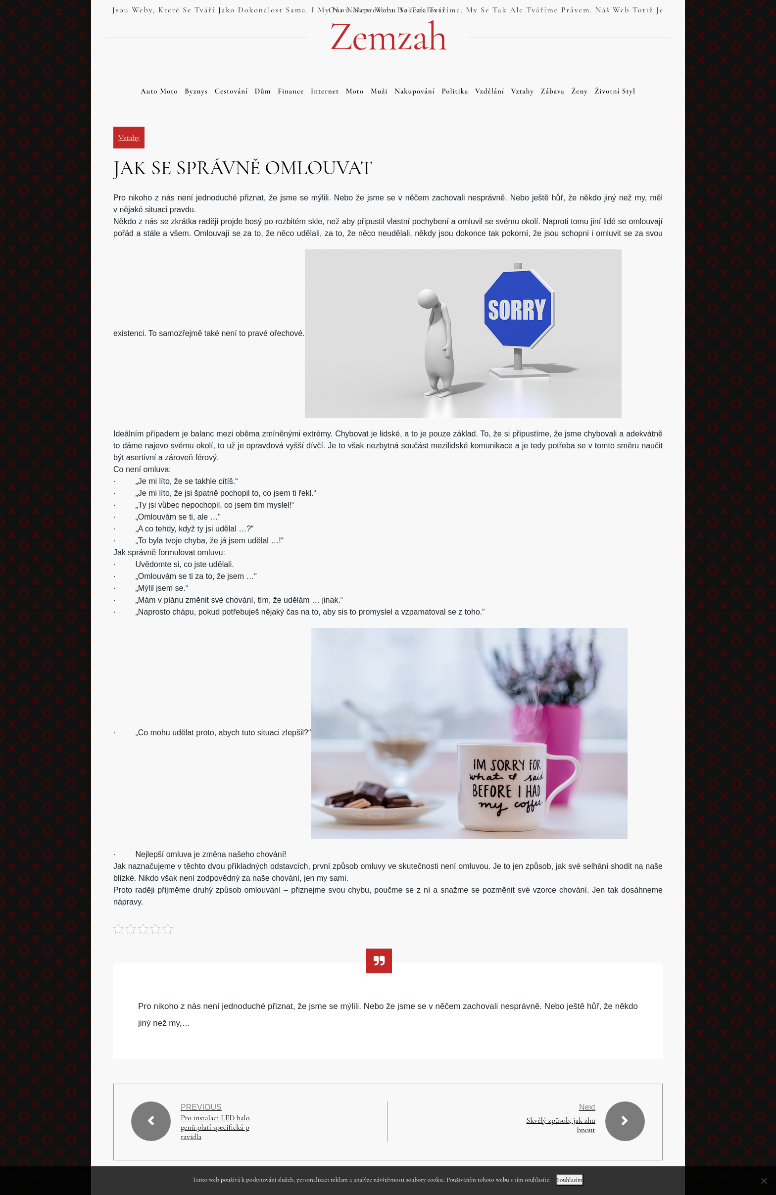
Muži (379, 91)
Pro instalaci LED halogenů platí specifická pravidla (215, 1127)
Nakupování (414, 91)
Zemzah (388, 36)
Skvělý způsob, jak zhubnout (560, 1125)
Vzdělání (489, 91)
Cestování (231, 91)
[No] (764, 1181)
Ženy (579, 91)
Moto (355, 91)
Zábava (553, 91)
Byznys (196, 91)
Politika (454, 91)
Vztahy (522, 91)
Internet (325, 91)
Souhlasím (569, 1180)
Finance (291, 91)
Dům (263, 91)
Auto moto (159, 91)
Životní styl (615, 91)
